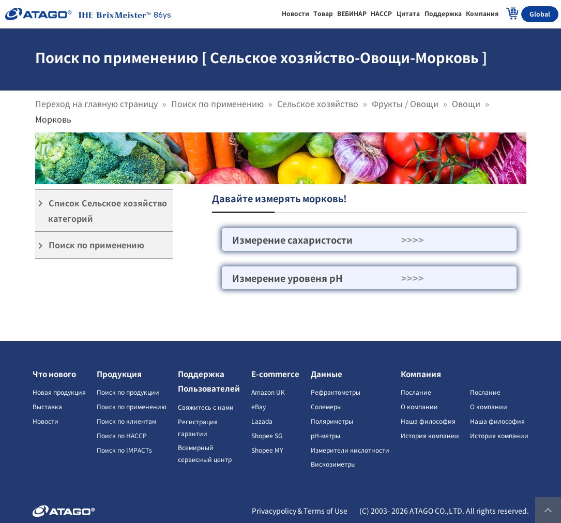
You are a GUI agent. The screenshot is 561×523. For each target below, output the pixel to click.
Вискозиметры (333, 463)
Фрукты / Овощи (405, 103)
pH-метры (325, 435)
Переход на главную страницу (96, 103)
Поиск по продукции (128, 391)
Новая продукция (59, 391)
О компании (419, 406)
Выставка (47, 406)
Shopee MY (267, 449)
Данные (326, 373)
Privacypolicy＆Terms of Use (299, 510)
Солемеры (326, 406)
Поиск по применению (217, 103)
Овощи (466, 103)
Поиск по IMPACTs (124, 449)
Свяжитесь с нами (206, 406)
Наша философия (428, 420)
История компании (430, 435)
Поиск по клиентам (126, 420)
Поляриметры (332, 420)
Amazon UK (268, 391)
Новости (45, 420)
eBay (258, 406)
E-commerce (275, 373)
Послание (416, 391)
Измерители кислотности (350, 449)
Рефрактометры (335, 391)
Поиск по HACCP (122, 435)
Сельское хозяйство (317, 103)
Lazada (261, 420)
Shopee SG (266, 435)
